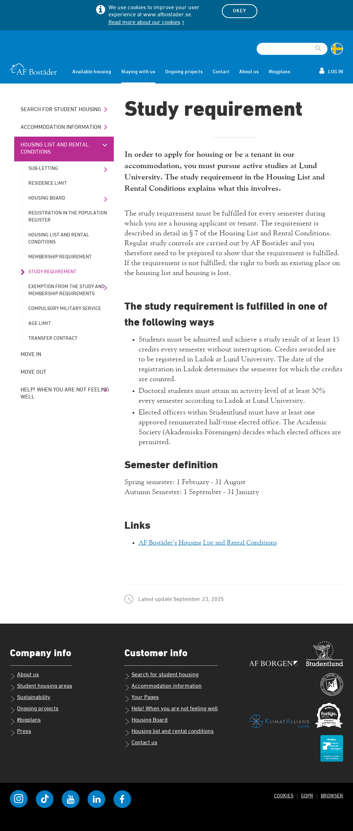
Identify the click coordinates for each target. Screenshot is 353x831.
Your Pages (141, 698)
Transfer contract (53, 338)
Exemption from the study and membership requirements (66, 290)
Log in (331, 70)
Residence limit (47, 183)
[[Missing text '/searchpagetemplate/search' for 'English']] (318, 45)
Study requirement (52, 271)
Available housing (91, 71)
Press (20, 732)
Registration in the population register (67, 217)
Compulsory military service (64, 308)
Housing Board (46, 198)
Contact (221, 71)
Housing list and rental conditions (55, 148)
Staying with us (138, 71)
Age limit (39, 323)
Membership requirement (60, 256)
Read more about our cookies (144, 22)
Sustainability (30, 698)
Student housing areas (41, 686)
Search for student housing (61, 110)
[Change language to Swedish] (337, 49)
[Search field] (292, 49)
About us (249, 71)
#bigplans (279, 71)
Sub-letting (43, 168)
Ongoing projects (184, 71)
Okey (239, 10)
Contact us (140, 743)
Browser (331, 795)
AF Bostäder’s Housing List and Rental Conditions (216, 542)
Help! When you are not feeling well (65, 393)
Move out (33, 372)
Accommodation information (61, 127)
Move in (31, 354)
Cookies (282, 795)
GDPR (306, 795)
